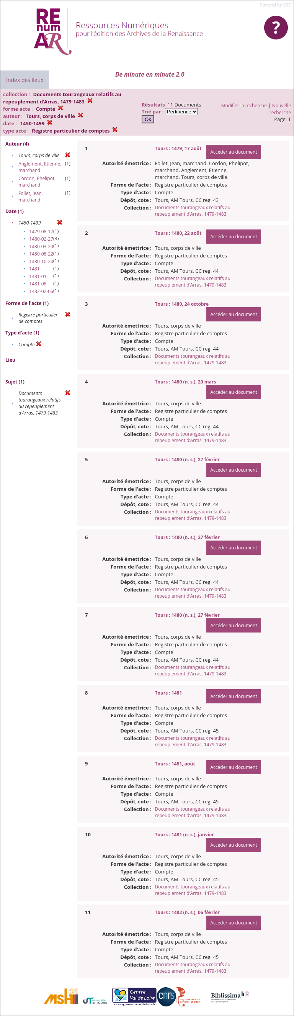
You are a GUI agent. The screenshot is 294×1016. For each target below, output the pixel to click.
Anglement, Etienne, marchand (39, 167)
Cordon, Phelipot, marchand (37, 181)
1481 (34, 268)
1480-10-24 (41, 261)
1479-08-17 (41, 231)
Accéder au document (233, 152)
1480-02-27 (41, 239)
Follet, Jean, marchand (30, 196)
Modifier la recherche (244, 105)
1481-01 (37, 276)
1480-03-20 (41, 246)
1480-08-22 (41, 254)
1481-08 (37, 283)
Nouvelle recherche (280, 109)
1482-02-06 (41, 291)
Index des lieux (24, 80)
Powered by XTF (276, 5)
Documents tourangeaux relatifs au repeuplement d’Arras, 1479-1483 (192, 210)
